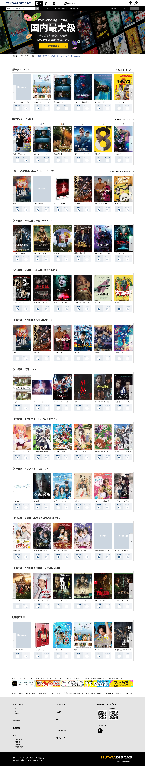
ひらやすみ (16, 402)
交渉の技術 (37, 501)
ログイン (136, 4)
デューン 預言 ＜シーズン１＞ (84, 600)
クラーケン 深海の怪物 (81, 102)
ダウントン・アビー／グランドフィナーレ (25, 600)
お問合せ (59, 719)
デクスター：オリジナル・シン (43, 600)
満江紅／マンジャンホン (41, 303)
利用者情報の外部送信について (114, 693)
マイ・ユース (17, 501)
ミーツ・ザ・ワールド (20, 650)
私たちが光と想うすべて (102, 102)
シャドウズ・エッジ (19, 253)
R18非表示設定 (19, 747)
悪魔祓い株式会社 (79, 253)
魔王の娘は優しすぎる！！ (103, 451)
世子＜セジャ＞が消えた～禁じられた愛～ (127, 501)
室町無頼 (77, 203)
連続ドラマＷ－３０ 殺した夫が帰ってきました (129, 402)
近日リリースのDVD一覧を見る (121, 171)
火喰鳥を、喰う (119, 352)
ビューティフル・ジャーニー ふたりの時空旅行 (68, 253)
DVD (40, 3)
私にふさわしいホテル (40, 650)
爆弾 (14, 203)
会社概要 (14, 693)
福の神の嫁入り (18, 550)
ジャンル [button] (46, 8)
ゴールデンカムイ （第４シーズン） (24, 102)
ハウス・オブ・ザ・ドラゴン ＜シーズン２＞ (129, 600)
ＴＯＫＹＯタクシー (101, 203)
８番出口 (97, 154)
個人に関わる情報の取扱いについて (76, 693)
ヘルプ (124, 8)
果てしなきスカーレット (61, 203)
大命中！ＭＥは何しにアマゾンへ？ (125, 303)
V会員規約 (21, 693)
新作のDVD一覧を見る (124, 70)
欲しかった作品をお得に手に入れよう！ (47, 678)
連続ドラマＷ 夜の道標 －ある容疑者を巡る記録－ (110, 402)
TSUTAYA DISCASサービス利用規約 (35, 693)
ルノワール (98, 650)
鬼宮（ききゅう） (79, 501)
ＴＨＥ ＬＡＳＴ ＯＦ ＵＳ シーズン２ (67, 600)
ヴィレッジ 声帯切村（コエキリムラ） (66, 303)
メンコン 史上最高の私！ (103, 501)
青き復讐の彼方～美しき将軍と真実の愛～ (107, 550)
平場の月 (97, 352)
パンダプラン (119, 203)
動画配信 (16, 728)
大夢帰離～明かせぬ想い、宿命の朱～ (45, 550)
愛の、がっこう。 (39, 402)
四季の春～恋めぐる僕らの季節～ (64, 501)
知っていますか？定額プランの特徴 (69, 678)
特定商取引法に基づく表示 (96, 693)
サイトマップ (128, 693)
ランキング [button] (74, 8)
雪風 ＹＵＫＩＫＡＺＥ (81, 154)
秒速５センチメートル (60, 102)
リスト (130, 4)
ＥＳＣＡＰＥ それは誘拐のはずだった (66, 402)
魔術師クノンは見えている (123, 451)
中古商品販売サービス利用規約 (56, 693)
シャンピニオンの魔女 (81, 451)
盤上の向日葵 (58, 154)
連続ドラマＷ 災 (79, 402)
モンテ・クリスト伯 (40, 253)
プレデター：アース (121, 253)
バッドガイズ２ (119, 102)
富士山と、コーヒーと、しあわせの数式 (45, 102)
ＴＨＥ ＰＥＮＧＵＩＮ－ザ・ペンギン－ (107, 600)
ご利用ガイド (115, 8)
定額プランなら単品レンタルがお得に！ (95, 678)
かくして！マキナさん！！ (21, 451)
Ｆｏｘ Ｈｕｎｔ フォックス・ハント (25, 303)
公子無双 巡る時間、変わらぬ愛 (84, 550)
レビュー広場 (61, 730)
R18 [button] (133, 8)
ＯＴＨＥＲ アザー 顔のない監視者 (85, 303)
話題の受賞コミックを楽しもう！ (118, 678)
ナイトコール (99, 303)
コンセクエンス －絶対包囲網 (104, 253)
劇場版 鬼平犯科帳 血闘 (123, 650)
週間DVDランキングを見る (122, 120)
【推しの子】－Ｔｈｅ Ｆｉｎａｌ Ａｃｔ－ (129, 154)
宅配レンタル (18, 739)
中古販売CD (71, 3)
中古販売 (17, 744)
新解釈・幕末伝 (38, 203)
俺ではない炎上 (79, 352)
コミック (59, 3)
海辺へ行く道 (58, 650)
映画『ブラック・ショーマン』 (22, 154)
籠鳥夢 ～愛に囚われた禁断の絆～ (125, 550)
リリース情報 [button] (60, 8)
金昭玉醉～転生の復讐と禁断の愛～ (64, 550)
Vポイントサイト (62, 738)
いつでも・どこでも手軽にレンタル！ (22, 678)
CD (49, 3)
